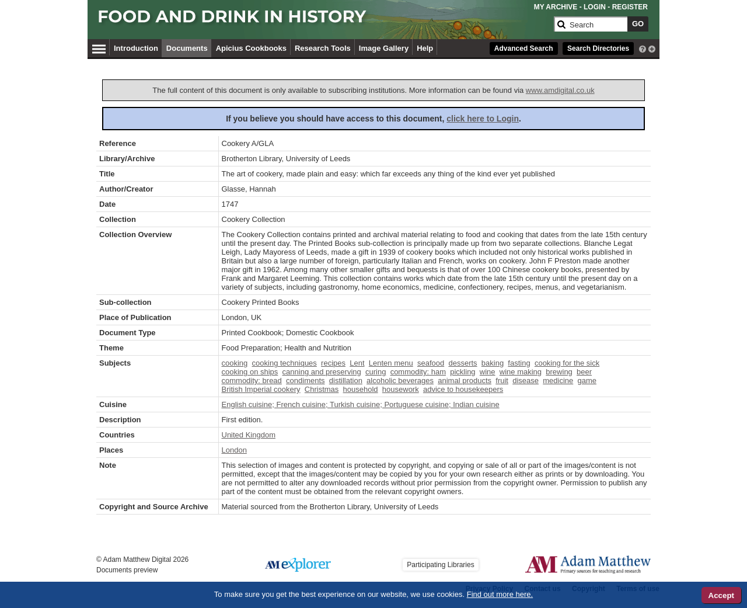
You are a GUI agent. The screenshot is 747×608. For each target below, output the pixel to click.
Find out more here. (500, 594)
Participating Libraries (440, 565)
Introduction (136, 48)
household (360, 389)
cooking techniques (284, 363)
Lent (357, 363)
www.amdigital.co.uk (560, 90)
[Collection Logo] (323, 21)
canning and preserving (321, 371)
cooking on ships (250, 371)
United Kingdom (249, 434)
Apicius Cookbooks (251, 48)
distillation (345, 380)
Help (425, 48)
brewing (559, 371)
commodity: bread (252, 380)
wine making (521, 371)
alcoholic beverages (400, 380)
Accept (721, 595)
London (234, 450)
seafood (430, 363)
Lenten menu (391, 363)
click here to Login (482, 118)
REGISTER (630, 7)
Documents (187, 48)
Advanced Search (523, 48)
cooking (235, 363)
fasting (519, 363)
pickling (462, 371)
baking (492, 363)
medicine (558, 380)
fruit (501, 380)
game (586, 380)
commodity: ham (418, 371)
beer (584, 371)
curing (375, 371)
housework (400, 389)
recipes (333, 363)
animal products (464, 380)
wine (487, 371)
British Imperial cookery (261, 389)
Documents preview (127, 570)
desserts (462, 363)
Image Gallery (384, 48)
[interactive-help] (642, 48)
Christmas (322, 389)
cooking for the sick (567, 363)
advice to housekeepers (463, 389)
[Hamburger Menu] (99, 47)
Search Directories (598, 48)
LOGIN (595, 7)
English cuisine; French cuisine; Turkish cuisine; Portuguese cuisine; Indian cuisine (361, 404)
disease (525, 380)
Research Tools (323, 48)
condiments (305, 380)
